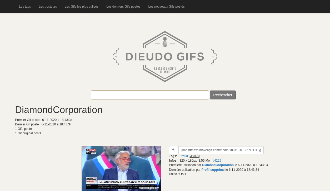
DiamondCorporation (218, 165)
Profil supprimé (212, 170)
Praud (183, 156)
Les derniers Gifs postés (123, 6)
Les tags (25, 6)
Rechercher (222, 95)
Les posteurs (48, 6)
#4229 (216, 160)
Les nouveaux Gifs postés (166, 6)
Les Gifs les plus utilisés (81, 6)
